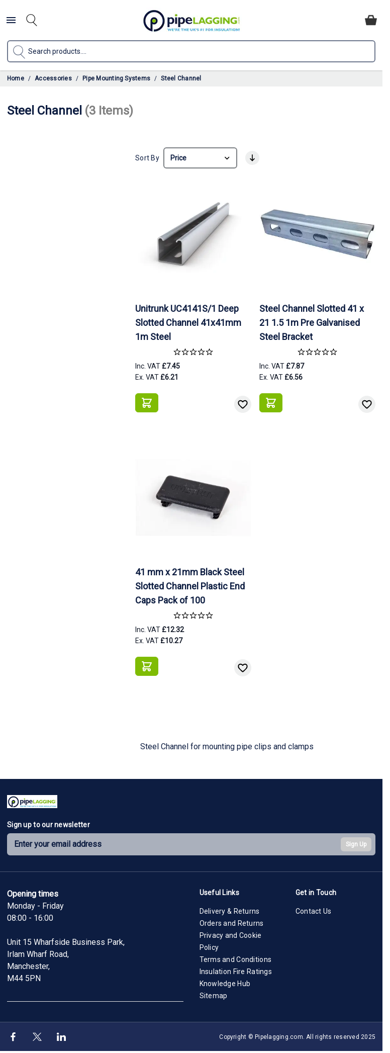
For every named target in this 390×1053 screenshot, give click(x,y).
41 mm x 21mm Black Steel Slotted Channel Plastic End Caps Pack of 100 (190, 586)
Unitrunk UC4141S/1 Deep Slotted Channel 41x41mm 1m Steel (188, 322)
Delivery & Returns (230, 911)
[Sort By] (200, 157)
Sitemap (214, 996)
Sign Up (356, 844)
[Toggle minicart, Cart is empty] (370, 20)
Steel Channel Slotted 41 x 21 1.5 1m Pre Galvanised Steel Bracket (311, 322)
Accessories (53, 78)
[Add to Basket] (146, 402)
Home (15, 78)
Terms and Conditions (236, 959)
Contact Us (314, 911)
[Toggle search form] (31, 20)
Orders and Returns (232, 923)
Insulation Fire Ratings (236, 972)
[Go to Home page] (191, 20)
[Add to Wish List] (242, 404)
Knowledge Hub (225, 984)
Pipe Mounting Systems (116, 78)
